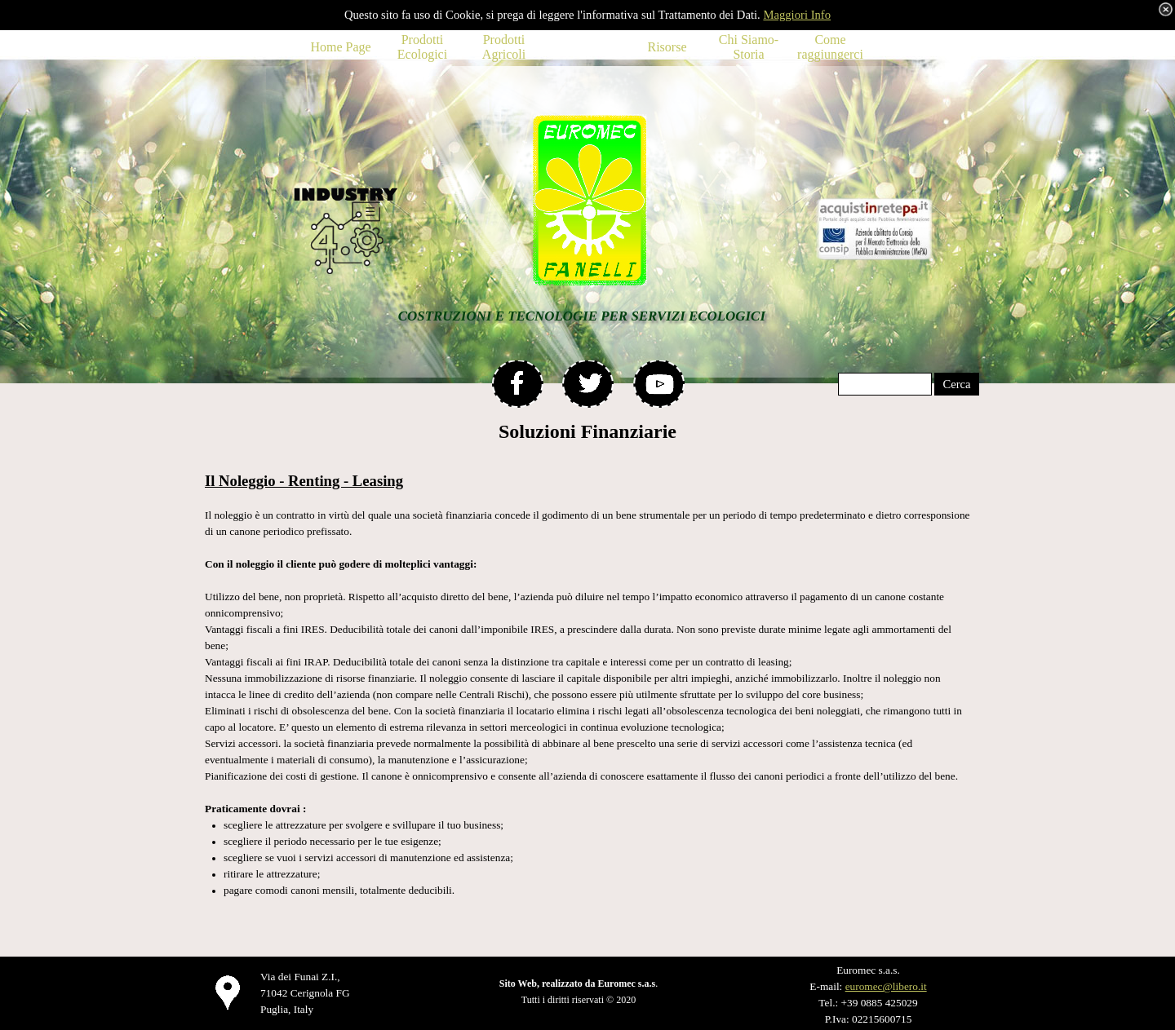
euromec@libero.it (886, 986)
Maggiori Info (797, 14)
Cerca (956, 384)
